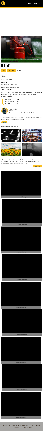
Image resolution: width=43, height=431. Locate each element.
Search (30, 3)
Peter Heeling (13, 109)
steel (29, 92)
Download (11, 70)
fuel (22, 94)
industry (3, 96)
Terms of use (36, 425)
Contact (5, 425)
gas (19, 94)
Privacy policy (16, 427)
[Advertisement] (21, 21)
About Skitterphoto (23, 425)
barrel (3, 94)
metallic (9, 96)
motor (29, 94)
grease (19, 92)
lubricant (34, 94)
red (27, 92)
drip (32, 92)
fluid (11, 94)
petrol (36, 92)
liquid (40, 92)
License (13, 425)
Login (24, 427)
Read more (38, 166)
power (7, 94)
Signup (31, 427)
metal (23, 92)
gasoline (15, 94)
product (8, 92)
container (14, 92)
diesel (25, 94)
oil (2, 92)
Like (4, 70)
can (4, 92)
